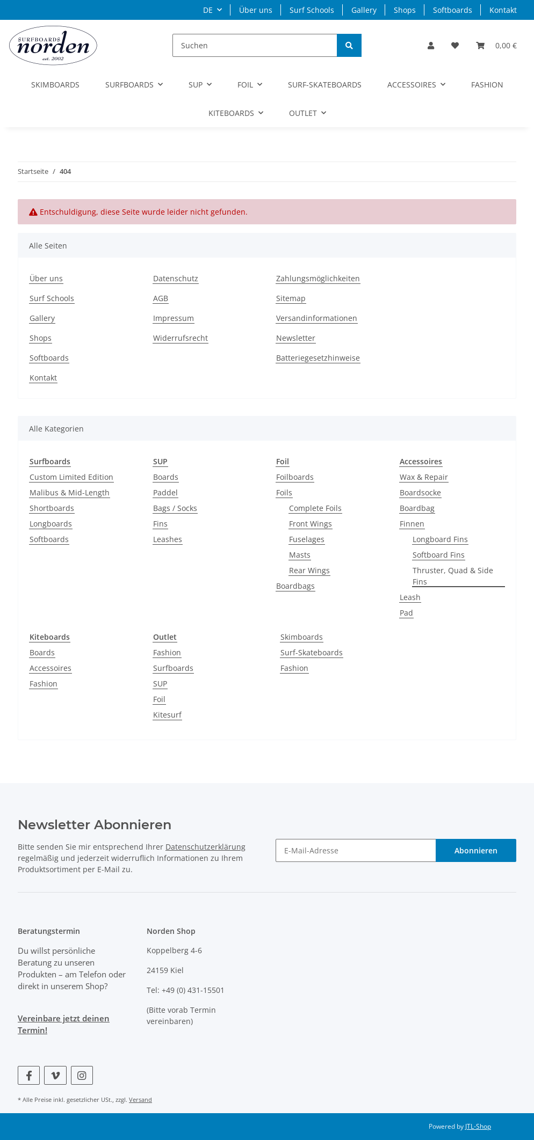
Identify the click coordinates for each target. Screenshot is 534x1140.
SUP (160, 683)
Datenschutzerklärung (205, 847)
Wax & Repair (424, 477)
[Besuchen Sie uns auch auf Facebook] (29, 1075)
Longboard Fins (440, 539)
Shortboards (52, 508)
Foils (284, 492)
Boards (165, 477)
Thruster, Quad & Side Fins (453, 576)
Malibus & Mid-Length (70, 492)
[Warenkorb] (496, 45)
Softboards (452, 10)
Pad (406, 613)
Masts (300, 555)
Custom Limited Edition (71, 477)
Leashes (167, 539)
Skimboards (301, 637)
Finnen (412, 523)
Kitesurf (167, 715)
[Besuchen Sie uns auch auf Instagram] (82, 1075)
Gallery (364, 10)
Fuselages (306, 539)
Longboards (51, 523)
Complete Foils (315, 508)
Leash (410, 597)
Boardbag (417, 508)
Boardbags (295, 586)
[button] (431, 45)
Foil (159, 699)
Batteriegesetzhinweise (318, 358)
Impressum (173, 318)
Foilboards (295, 477)
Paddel (165, 492)
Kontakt (503, 10)
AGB (160, 298)
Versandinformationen (316, 318)
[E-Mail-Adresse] (356, 850)
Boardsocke (420, 492)
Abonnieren (475, 850)
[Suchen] (254, 45)
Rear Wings (309, 570)
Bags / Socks (175, 508)
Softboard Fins (439, 555)
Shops (405, 10)
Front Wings (310, 523)
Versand (140, 1099)
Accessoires (50, 668)
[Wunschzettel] (455, 45)
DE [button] (208, 10)
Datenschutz (175, 278)
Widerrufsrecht (180, 338)
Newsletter (295, 338)
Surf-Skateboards (311, 652)
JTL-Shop (478, 1126)
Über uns (255, 10)
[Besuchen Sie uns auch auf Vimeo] (55, 1075)
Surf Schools (312, 10)
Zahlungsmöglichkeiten (318, 278)
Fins (160, 523)
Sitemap (291, 298)
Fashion (43, 683)
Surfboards (173, 668)
